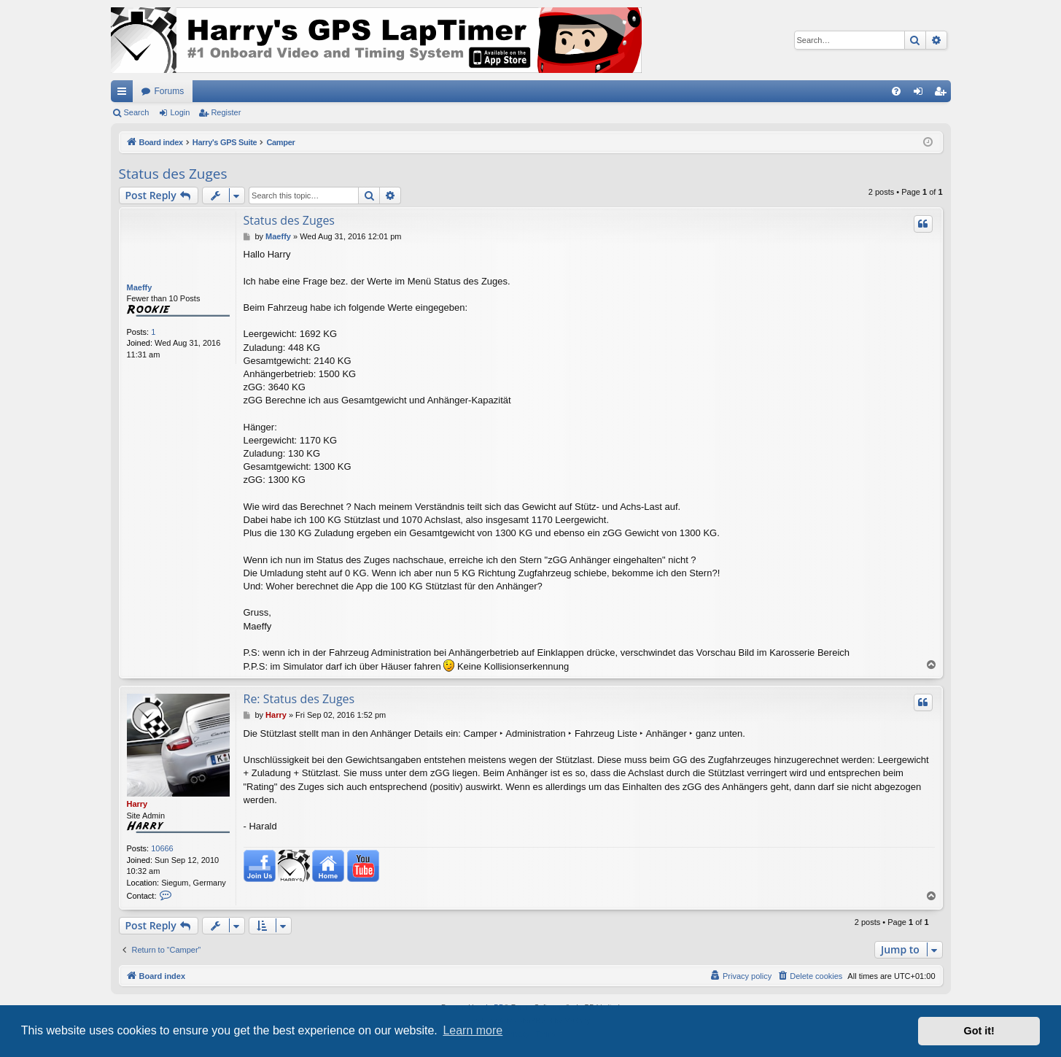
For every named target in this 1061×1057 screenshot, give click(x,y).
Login (180, 112)
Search (136, 112)
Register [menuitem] (942, 94)
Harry (137, 803)
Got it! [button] (979, 1031)
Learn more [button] (472, 1030)
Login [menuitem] (920, 94)
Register (226, 112)
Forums (169, 91)
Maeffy (139, 287)
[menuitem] (896, 91)
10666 (162, 848)
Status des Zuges (173, 173)
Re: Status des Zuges (299, 699)
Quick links (125, 94)
